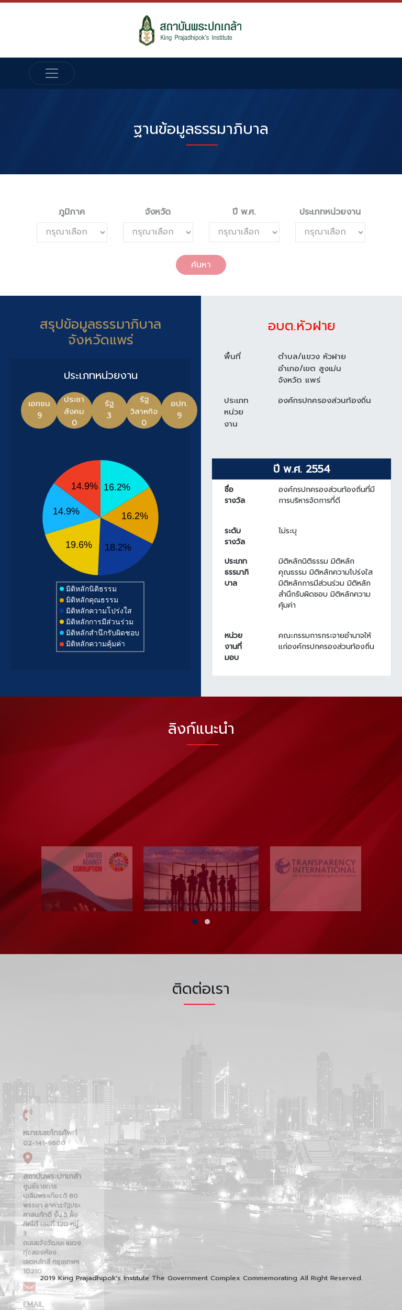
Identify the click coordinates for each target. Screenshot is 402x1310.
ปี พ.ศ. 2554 (301, 477)
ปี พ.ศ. (243, 212)
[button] (194, 921)
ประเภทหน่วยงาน (330, 212)
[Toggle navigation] (52, 73)
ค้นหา (201, 265)
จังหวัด (158, 212)
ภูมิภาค (72, 212)
